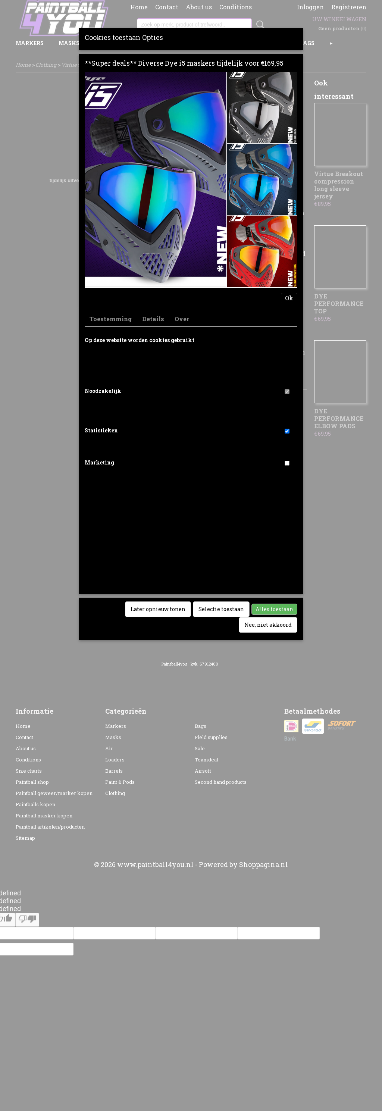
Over (182, 319)
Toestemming (111, 319)
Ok (289, 298)
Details (153, 319)
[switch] (287, 391)
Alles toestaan (274, 609)
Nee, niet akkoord (268, 624)
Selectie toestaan (221, 609)
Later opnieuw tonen (158, 609)
